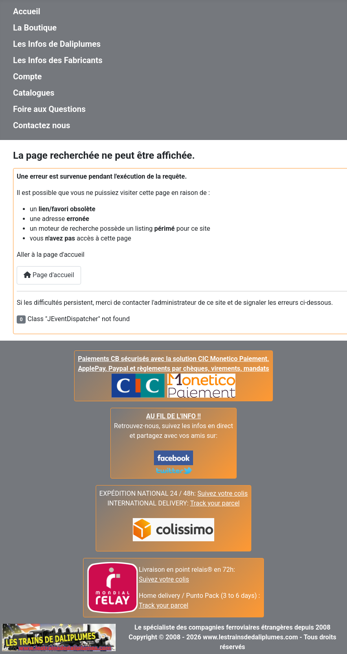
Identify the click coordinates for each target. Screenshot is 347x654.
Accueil (26, 11)
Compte (27, 76)
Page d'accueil (49, 275)
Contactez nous (41, 125)
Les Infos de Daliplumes (57, 44)
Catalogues (34, 93)
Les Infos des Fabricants (58, 60)
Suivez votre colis (223, 493)
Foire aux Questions (49, 109)
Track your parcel (164, 605)
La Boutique (35, 28)
